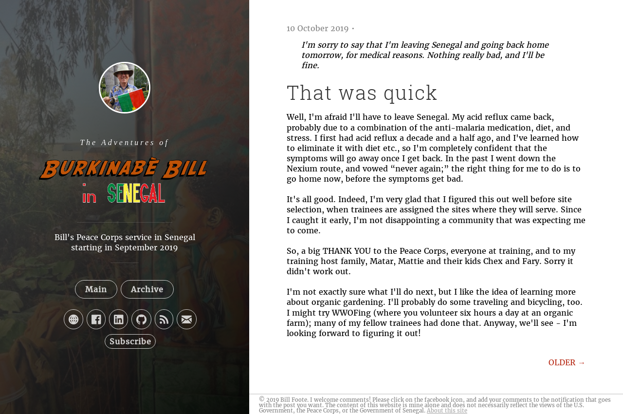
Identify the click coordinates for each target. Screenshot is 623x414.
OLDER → (567, 362)
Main (96, 289)
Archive (147, 289)
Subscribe (130, 341)
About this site (447, 410)
